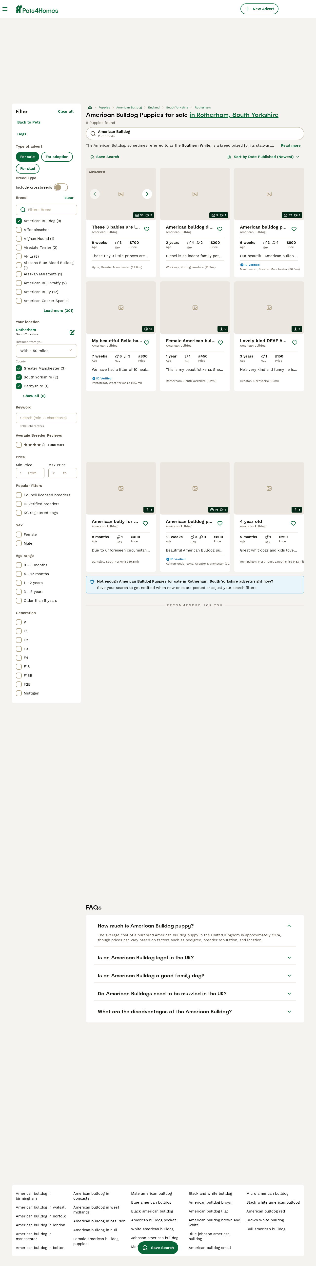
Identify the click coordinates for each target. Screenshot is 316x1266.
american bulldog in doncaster (91, 1196)
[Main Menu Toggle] (5, 9)
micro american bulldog (267, 1193)
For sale (27, 157)
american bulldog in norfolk (41, 1216)
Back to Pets (28, 122)
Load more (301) (59, 310)
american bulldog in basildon (99, 1221)
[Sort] (263, 157)
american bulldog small (210, 1248)
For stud (27, 168)
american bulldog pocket (153, 1220)
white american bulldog (152, 1229)
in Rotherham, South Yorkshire (234, 114)
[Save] (146, 229)
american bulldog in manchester (34, 1236)
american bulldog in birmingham (34, 1196)
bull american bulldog (265, 1229)
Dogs (21, 134)
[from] (33, 473)
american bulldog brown (211, 1202)
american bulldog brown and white (214, 1222)
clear (69, 198)
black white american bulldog (273, 1202)
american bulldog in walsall (41, 1207)
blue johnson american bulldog (209, 1236)
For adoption (57, 157)
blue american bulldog (151, 1202)
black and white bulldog (210, 1193)
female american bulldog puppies (95, 1241)
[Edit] (72, 332)
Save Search (104, 157)
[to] (66, 473)
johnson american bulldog (154, 1238)
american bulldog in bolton (40, 1248)
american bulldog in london (40, 1225)
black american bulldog (152, 1211)
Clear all (66, 111)
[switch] (61, 187)
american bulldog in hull (95, 1230)
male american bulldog (151, 1193)
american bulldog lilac (209, 1211)
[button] (121, 194)
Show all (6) (34, 396)
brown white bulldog (265, 1220)
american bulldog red (265, 1211)
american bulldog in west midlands (96, 1209)
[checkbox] (19, 221)
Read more (291, 145)
